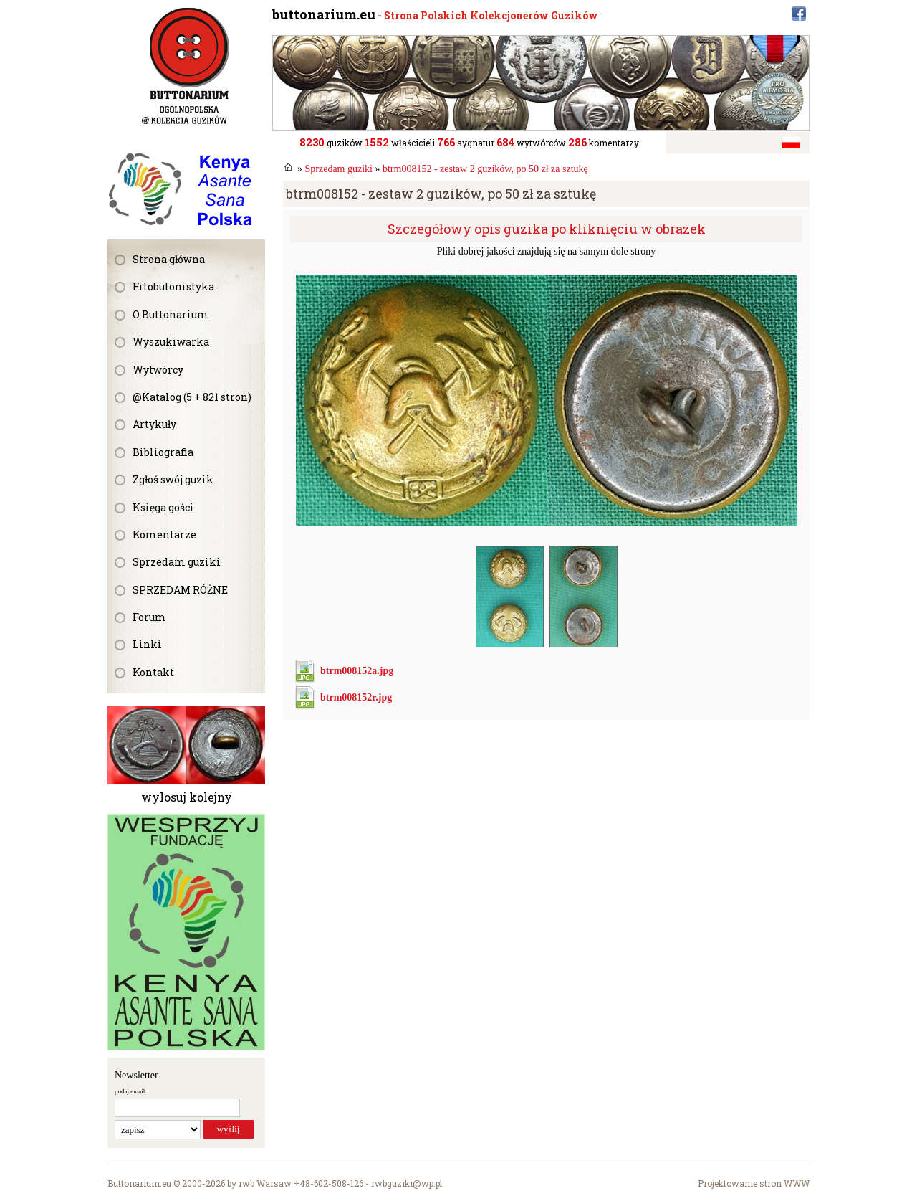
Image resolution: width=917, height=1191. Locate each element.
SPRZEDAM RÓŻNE (180, 590)
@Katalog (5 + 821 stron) (192, 397)
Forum (149, 617)
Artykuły (154, 424)
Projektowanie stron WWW (754, 1183)
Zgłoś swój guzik (173, 479)
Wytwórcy (158, 369)
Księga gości (163, 507)
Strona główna (169, 259)
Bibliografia (163, 452)
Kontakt (153, 672)
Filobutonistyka (173, 286)
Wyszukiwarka (171, 341)
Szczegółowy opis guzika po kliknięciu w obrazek (547, 228)
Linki (147, 644)
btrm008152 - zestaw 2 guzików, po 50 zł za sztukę (485, 168)
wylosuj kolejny (186, 797)
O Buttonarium (170, 314)
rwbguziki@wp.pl (406, 1183)
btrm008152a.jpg (356, 670)
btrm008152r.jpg (356, 697)
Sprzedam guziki (177, 562)
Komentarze (164, 534)
